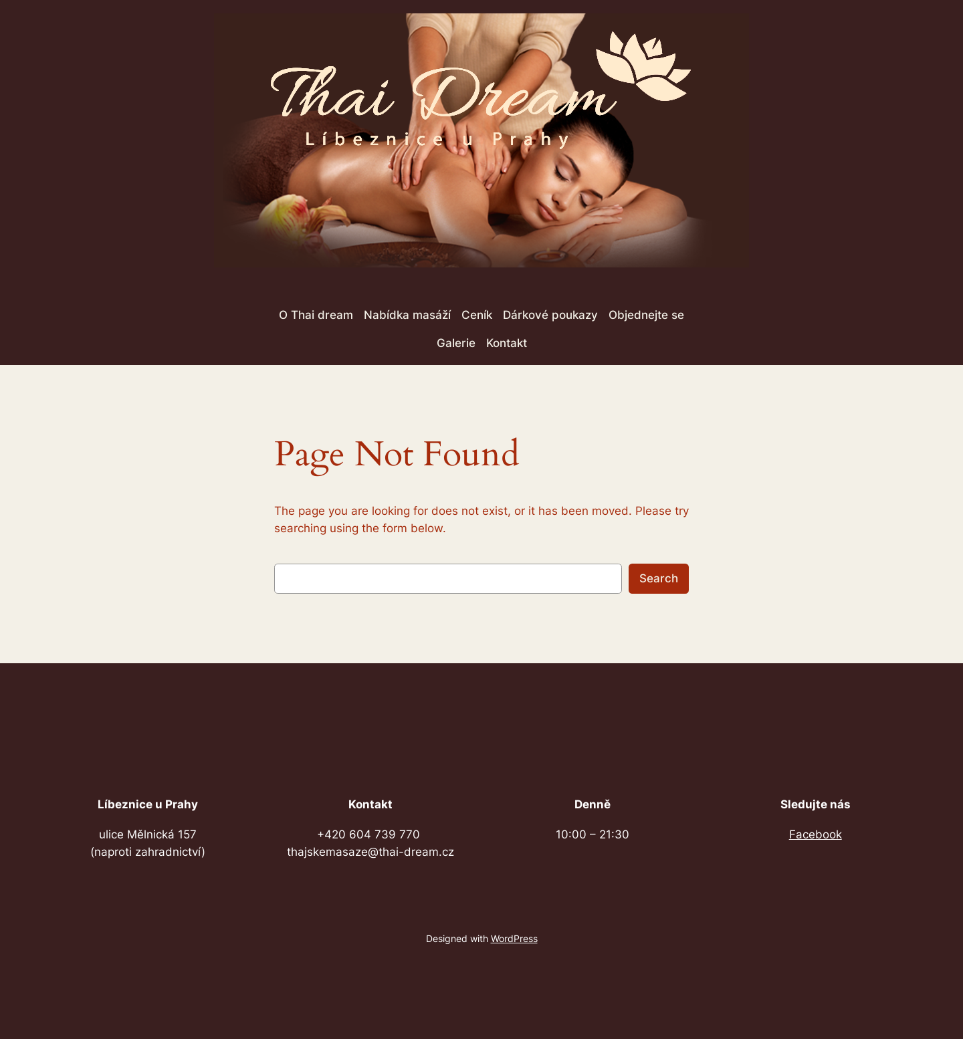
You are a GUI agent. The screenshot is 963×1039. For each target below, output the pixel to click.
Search (658, 578)
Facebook (815, 834)
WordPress (514, 938)
